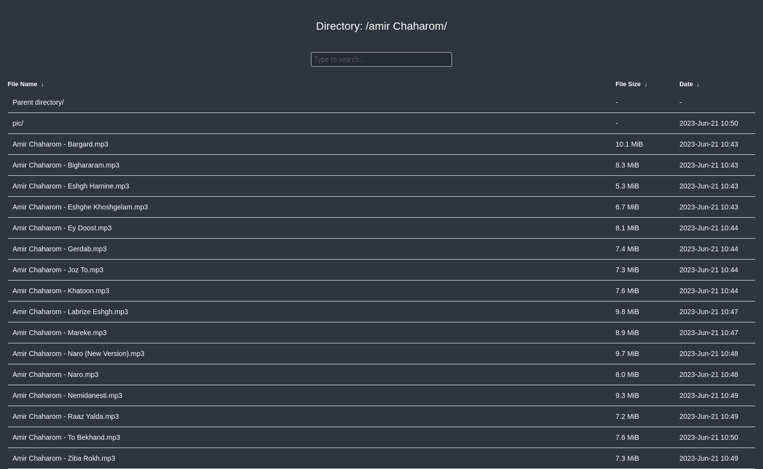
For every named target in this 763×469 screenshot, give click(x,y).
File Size (628, 84)
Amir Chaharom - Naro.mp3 (56, 374)
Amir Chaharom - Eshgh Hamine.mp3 (71, 186)
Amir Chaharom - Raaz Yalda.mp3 (66, 416)
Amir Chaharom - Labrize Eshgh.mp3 (70, 312)
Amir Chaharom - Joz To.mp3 (58, 270)
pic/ (18, 123)
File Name (22, 84)
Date (686, 84)
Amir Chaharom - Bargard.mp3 (61, 144)
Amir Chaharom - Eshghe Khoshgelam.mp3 (80, 207)
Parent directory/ (38, 102)
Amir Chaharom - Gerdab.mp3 (60, 249)
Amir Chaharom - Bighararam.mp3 (66, 165)
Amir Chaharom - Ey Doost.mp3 (62, 228)
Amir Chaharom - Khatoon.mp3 (61, 291)
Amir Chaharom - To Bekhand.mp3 (66, 437)
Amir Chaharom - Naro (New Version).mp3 (79, 353)
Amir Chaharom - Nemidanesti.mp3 (68, 395)
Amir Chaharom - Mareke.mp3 (60, 333)
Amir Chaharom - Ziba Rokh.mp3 (64, 458)
